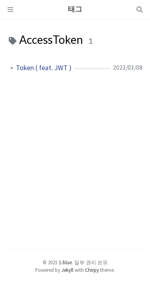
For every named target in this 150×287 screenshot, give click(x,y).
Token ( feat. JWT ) (43, 67)
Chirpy (92, 270)
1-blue (65, 262)
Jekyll (67, 270)
